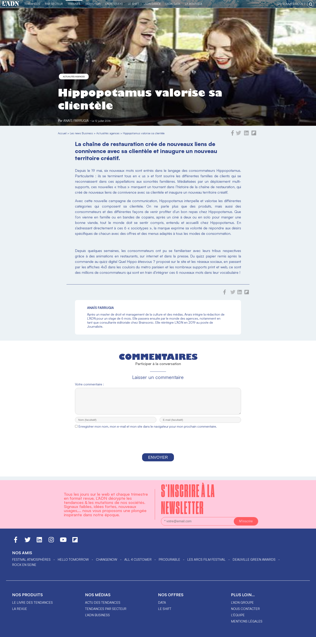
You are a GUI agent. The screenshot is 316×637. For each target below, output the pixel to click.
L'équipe (238, 615)
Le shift (164, 609)
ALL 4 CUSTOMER (138, 559)
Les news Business (81, 133)
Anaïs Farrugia (76, 121)
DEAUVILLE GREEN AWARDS (254, 559)
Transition (93, 3)
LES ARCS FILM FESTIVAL (206, 559)
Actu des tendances (102, 602)
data (162, 602)
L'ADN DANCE (152, 3)
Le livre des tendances (32, 602)
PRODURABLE (169, 559)
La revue (19, 609)
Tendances (32, 3)
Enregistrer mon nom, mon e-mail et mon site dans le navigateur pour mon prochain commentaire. (147, 430)
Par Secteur (54, 3)
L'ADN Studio (114, 3)
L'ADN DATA (173, 3)
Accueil (62, 133)
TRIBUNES (74, 3)
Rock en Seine (24, 565)
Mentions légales (246, 621)
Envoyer (158, 461)
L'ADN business (97, 615)
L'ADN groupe (242, 602)
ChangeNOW (106, 559)
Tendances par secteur (105, 609)
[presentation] (158, 445)
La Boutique (194, 3)
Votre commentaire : (89, 384)
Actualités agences (74, 76)
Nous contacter (245, 609)
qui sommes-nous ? (291, 3)
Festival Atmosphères (31, 559)
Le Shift (133, 3)
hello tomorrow (73, 559)
